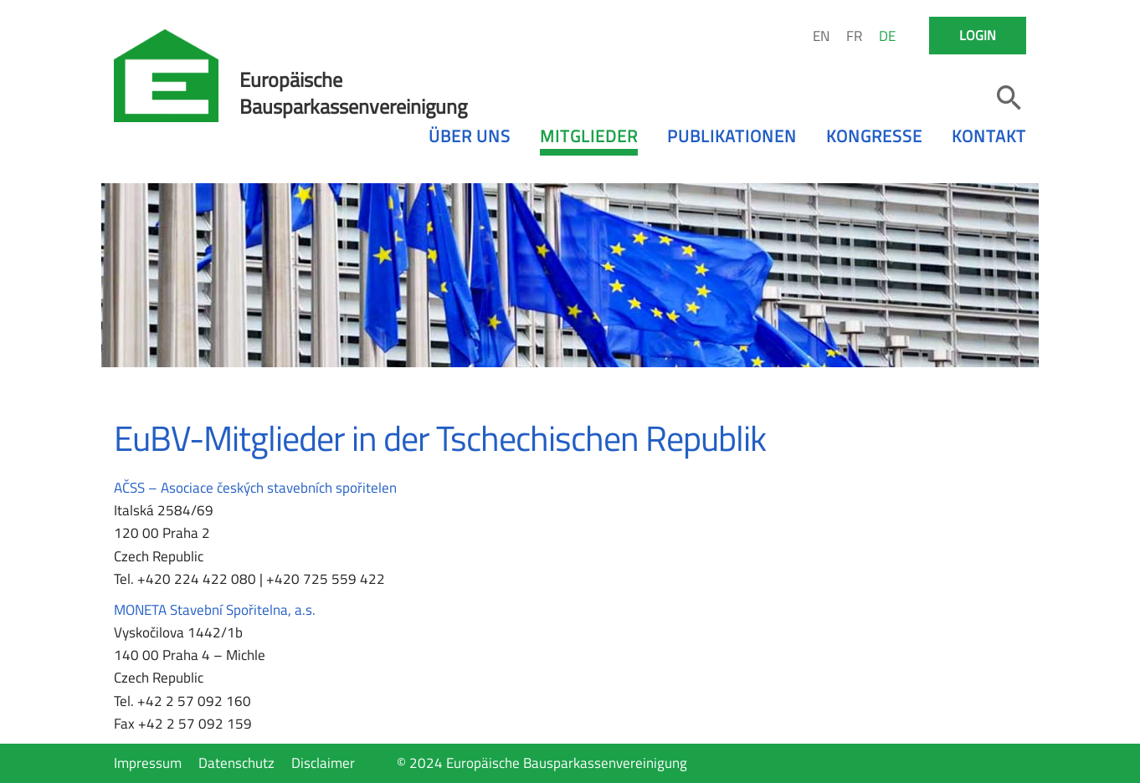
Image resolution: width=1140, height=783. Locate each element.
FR (854, 36)
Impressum (148, 763)
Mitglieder (589, 136)
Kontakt (989, 136)
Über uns (470, 136)
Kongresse (874, 136)
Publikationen (732, 136)
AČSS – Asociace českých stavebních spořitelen (255, 488)
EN (821, 36)
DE (887, 36)
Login (977, 35)
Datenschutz (236, 763)
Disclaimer (323, 763)
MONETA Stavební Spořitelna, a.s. (215, 610)
